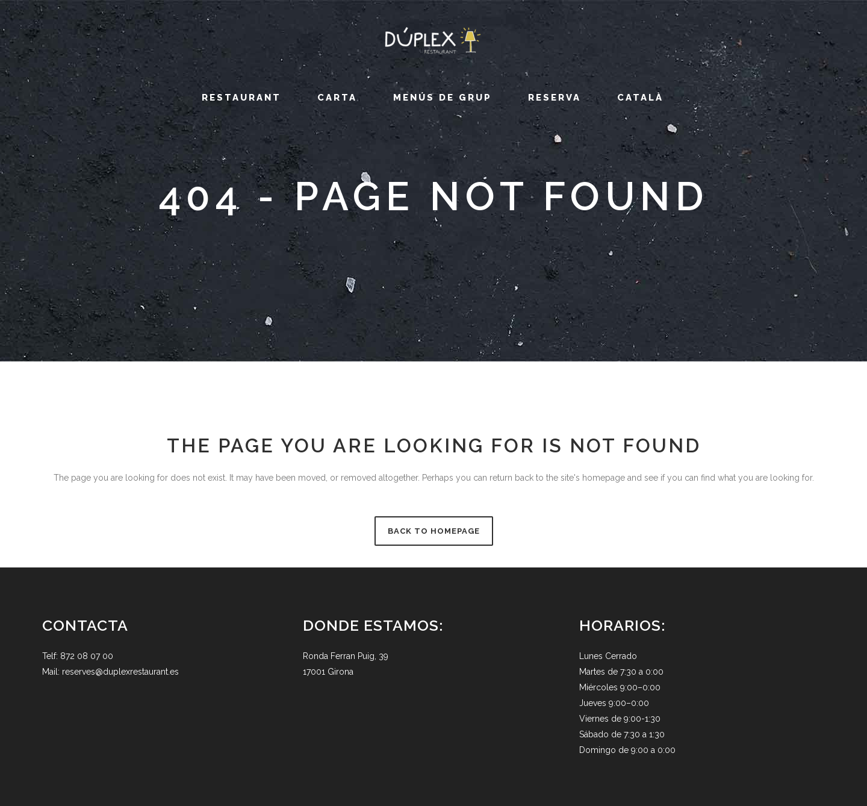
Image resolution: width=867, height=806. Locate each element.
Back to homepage (434, 531)
